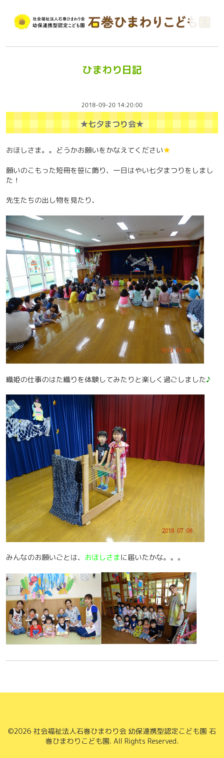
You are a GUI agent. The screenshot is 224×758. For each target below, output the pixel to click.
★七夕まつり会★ (112, 123)
